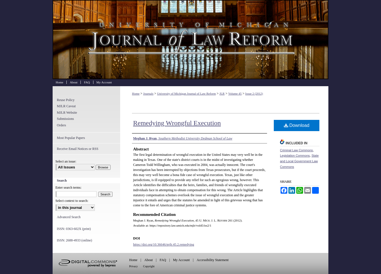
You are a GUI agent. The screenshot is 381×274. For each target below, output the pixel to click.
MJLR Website (67, 113)
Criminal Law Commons (296, 150)
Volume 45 (235, 93)
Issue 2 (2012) (254, 93)
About (148, 260)
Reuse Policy (66, 100)
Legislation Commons (295, 155)
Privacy (133, 266)
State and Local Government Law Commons (299, 161)
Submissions (65, 119)
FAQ (163, 260)
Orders (61, 125)
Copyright (149, 266)
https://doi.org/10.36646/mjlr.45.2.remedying (163, 244)
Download (297, 125)
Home (136, 93)
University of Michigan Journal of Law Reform (190, 39)
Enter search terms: (68, 187)
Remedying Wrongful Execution (177, 123)
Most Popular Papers (71, 138)
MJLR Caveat (66, 106)
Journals (148, 93)
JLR (222, 93)
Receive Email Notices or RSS (77, 149)
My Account (181, 260)
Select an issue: (65, 161)
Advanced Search (68, 217)
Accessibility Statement (213, 260)
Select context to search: (71, 201)
